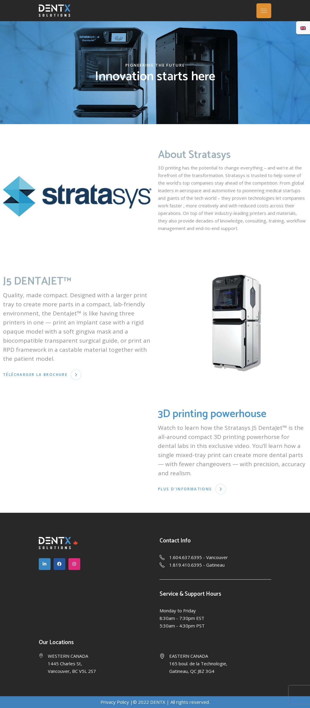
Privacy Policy (115, 702)
